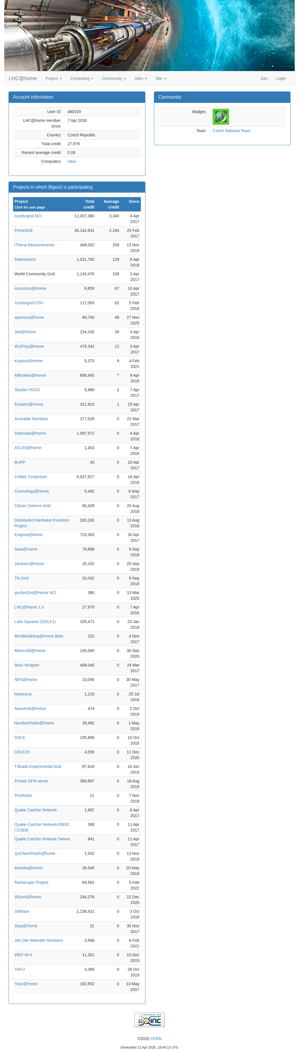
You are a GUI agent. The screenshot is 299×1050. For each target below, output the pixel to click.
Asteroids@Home (30, 433)
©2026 (149, 1038)
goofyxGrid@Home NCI (35, 592)
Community (114, 78)
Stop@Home (25, 926)
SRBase (21, 911)
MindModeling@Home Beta (38, 636)
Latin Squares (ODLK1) (35, 621)
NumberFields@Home (34, 723)
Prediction (23, 795)
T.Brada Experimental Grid (37, 766)
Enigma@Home (28, 534)
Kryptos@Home (28, 361)
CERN (156, 1038)
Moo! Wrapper (26, 665)
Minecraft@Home (29, 650)
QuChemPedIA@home (34, 853)
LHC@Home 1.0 (29, 607)
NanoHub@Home (30, 708)
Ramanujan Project (31, 882)
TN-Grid (21, 578)
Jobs (141, 78)
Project (53, 78)
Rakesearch (25, 259)
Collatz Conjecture (30, 476)
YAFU (19, 969)
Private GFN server (31, 781)
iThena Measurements (34, 245)
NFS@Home (25, 679)
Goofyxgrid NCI (28, 216)
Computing (82, 78)
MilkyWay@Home (30, 375)
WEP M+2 (23, 955)
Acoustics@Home (30, 288)
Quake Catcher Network (35, 810)
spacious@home (29, 317)
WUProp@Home (29, 346)
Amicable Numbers (31, 418)
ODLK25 (22, 752)
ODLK (19, 737)
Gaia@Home (25, 549)
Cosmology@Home (31, 491)
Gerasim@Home (29, 563)
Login (281, 78)
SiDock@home (27, 897)
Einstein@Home (28, 404)
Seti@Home (25, 332)
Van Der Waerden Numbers (38, 940)
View (72, 161)
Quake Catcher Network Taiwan (42, 839)
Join (264, 78)
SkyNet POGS (27, 390)
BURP (20, 462)
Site (161, 78)
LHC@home (23, 78)
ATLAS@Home (27, 447)
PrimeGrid (23, 230)
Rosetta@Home (28, 868)
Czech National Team (231, 130)
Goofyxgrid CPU (28, 303)
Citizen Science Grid (32, 505)
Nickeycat (23, 694)
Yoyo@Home (26, 984)
